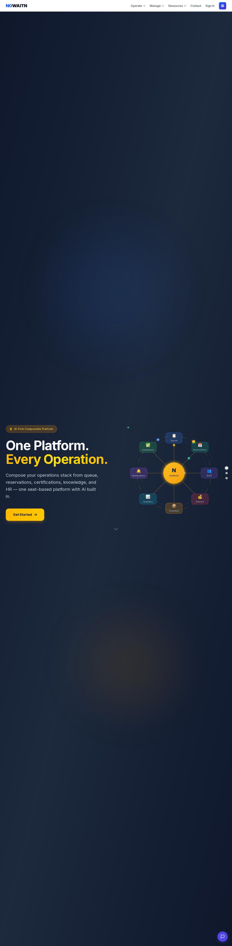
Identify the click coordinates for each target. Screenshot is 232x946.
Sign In (210, 6)
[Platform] (226, 478)
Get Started (25, 514)
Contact (195, 6)
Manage (157, 6)
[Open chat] (223, 937)
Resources (177, 6)
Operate (138, 6)
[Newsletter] (226, 473)
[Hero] (226, 468)
